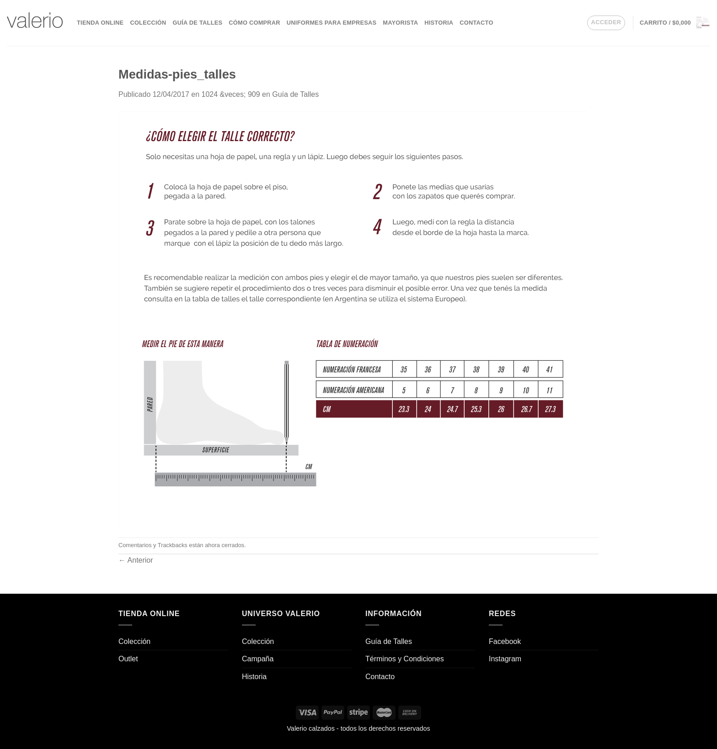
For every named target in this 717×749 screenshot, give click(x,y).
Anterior (135, 560)
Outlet (128, 659)
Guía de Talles (197, 22)
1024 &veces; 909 (230, 94)
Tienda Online (100, 22)
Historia (438, 22)
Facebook (505, 641)
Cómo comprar (254, 22)
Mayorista (400, 22)
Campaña (257, 659)
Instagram (505, 659)
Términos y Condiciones (404, 659)
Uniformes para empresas (331, 22)
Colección (148, 22)
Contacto (476, 22)
